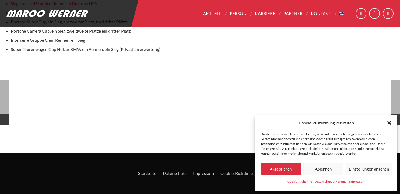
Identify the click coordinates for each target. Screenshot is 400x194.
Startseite (147, 173)
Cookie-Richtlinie (299, 181)
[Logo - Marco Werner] (47, 13)
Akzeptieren (281, 169)
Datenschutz (174, 173)
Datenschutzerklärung (330, 181)
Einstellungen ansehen (369, 169)
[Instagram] (374, 13)
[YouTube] (388, 13)
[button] (389, 123)
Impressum (357, 181)
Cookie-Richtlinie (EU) (241, 173)
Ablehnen (323, 169)
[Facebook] (361, 13)
